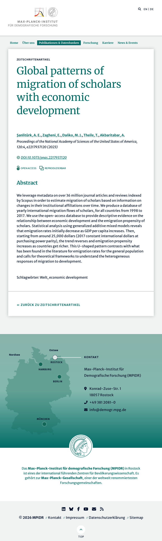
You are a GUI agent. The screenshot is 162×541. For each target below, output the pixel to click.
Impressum (75, 517)
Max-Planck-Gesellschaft (62, 478)
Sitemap (136, 517)
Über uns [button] (28, 42)
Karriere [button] (107, 42)
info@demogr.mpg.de (107, 410)
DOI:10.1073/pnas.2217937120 (44, 157)
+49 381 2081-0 (102, 402)
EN (145, 9)
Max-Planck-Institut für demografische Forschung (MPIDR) (76, 468)
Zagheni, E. (51, 135)
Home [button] (14, 42)
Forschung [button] (90, 42)
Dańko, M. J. (72, 135)
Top (81, 536)
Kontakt (54, 517)
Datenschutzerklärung (107, 517)
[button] (139, 9)
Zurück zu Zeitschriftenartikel (50, 305)
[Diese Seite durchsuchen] (137, 9)
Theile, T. (91, 135)
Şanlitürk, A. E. (29, 135)
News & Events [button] (128, 42)
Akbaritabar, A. (112, 135)
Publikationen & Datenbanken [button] (59, 42)
